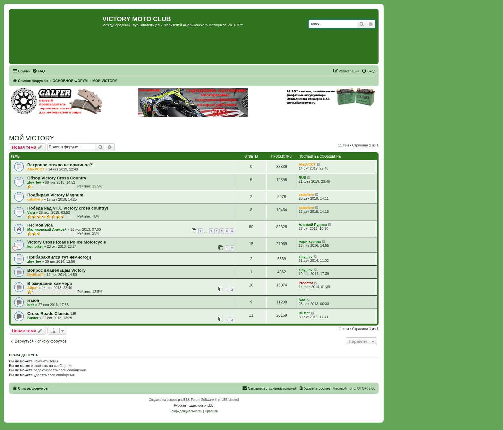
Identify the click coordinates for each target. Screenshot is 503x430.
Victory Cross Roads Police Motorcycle (66, 242)
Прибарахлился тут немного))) (59, 257)
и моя (33, 300)
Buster (32, 318)
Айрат (32, 288)
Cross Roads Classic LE (51, 313)
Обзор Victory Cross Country (56, 178)
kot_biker (35, 246)
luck (30, 305)
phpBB (183, 399)
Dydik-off (35, 275)
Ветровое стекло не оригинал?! (60, 164)
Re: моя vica (40, 225)
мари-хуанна (310, 242)
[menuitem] (38, 71)
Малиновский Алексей (46, 229)
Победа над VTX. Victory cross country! (67, 208)
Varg (31, 212)
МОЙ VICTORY (31, 138)
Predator (306, 283)
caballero (35, 199)
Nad (302, 300)
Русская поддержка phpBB (193, 405)
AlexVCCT (35, 169)
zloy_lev (34, 182)
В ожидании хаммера (49, 283)
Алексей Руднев (313, 225)
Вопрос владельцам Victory (56, 270)
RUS (302, 177)
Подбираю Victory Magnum (55, 195)
